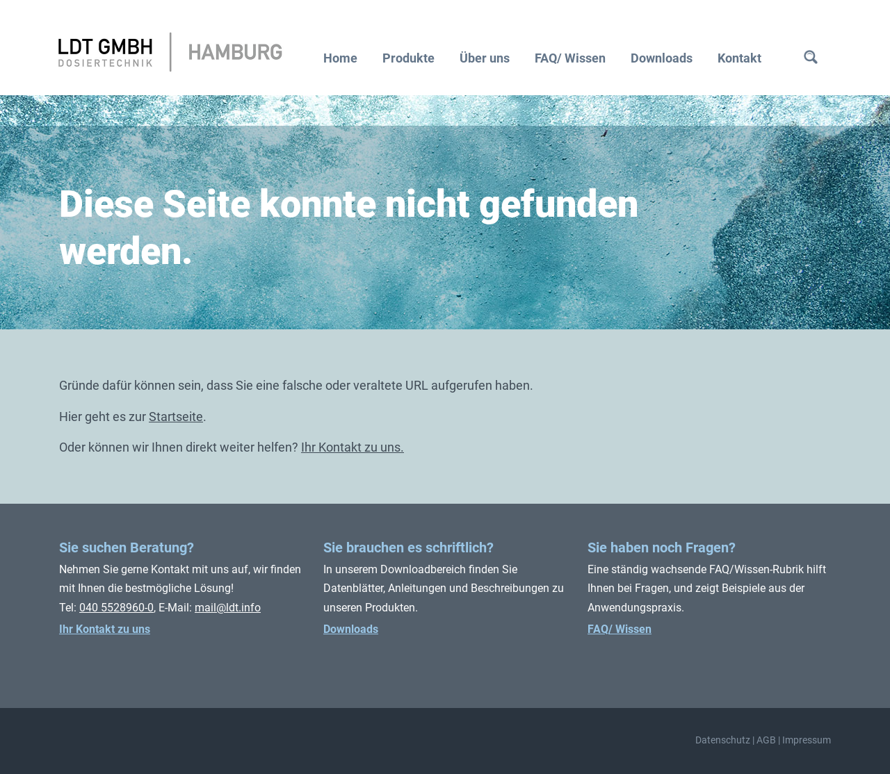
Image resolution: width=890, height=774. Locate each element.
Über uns (485, 58)
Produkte (408, 58)
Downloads (662, 58)
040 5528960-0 (116, 607)
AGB (766, 740)
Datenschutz (722, 740)
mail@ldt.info (228, 607)
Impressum (806, 740)
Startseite (176, 416)
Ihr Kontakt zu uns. (352, 447)
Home (340, 58)
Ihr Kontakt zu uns (104, 629)
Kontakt (739, 58)
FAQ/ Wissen (570, 58)
